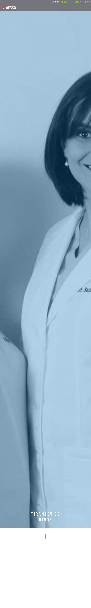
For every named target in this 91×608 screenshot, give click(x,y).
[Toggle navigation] (88, 8)
